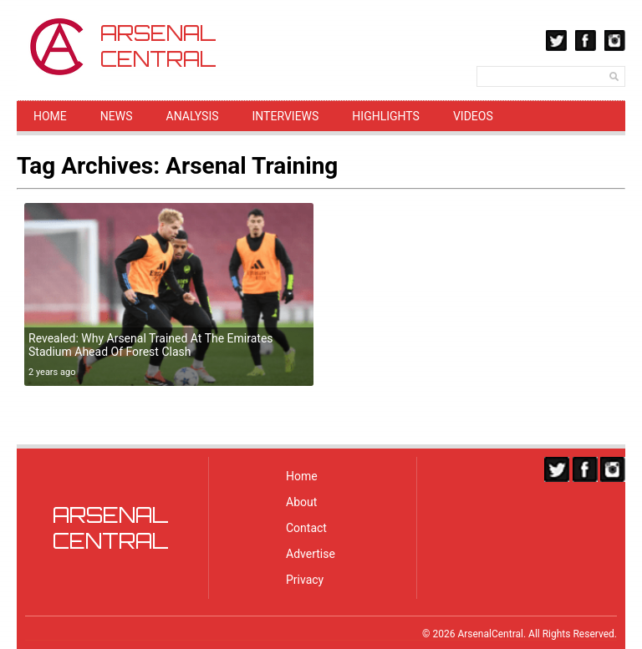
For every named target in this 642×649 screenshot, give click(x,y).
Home (50, 116)
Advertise (310, 553)
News (116, 116)
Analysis (192, 116)
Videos (473, 116)
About (301, 502)
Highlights (386, 116)
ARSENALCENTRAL (111, 528)
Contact (306, 528)
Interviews (285, 116)
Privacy (305, 579)
